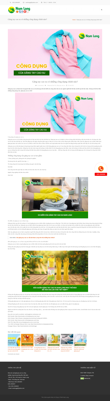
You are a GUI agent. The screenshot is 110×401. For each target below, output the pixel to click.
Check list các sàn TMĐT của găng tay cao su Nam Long (27, 349)
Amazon (91, 375)
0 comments (40, 85)
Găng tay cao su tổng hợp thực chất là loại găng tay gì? (79, 349)
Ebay (87, 375)
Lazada (83, 375)
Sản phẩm (47, 9)
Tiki (93, 372)
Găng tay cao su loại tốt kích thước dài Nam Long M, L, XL (54, 349)
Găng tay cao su (60, 85)
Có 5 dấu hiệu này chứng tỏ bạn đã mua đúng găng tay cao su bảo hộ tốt (14, 349)
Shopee (89, 372)
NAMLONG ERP (87, 9)
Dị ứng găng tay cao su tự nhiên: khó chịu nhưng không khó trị (40, 349)
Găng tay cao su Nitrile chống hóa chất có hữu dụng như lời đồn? (66, 349)
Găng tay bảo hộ (51, 85)
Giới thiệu (77, 9)
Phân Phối (55, 9)
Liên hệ (63, 9)
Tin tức (70, 9)
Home (96, 9)
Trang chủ (39, 9)
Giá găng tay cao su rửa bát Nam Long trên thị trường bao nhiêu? (35, 237)
